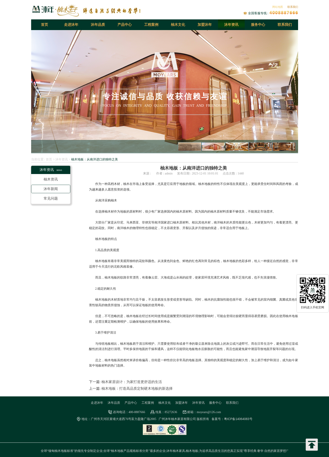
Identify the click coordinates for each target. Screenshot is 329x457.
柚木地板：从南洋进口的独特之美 (94, 159)
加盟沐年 (205, 25)
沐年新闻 (51, 189)
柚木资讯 (51, 179)
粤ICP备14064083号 (238, 419)
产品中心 (124, 25)
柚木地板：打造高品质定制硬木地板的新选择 (137, 388)
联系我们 (292, 6)
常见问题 (51, 198)
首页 (44, 25)
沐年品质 (98, 25)
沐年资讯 (231, 25)
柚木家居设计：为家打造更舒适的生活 (131, 382)
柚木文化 (178, 25)
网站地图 (277, 6)
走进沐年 (71, 25)
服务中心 (258, 25)
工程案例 (151, 25)
